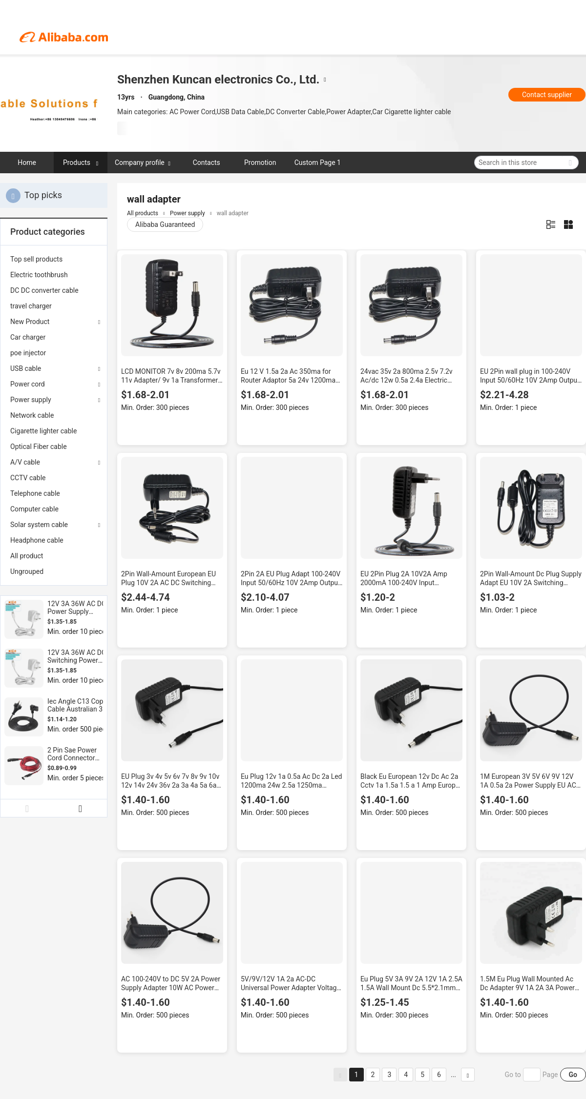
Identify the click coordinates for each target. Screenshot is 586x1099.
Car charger (27, 337)
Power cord (27, 384)
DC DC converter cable (44, 290)
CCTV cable (28, 478)
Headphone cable (36, 540)
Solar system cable (39, 525)
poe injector (28, 353)
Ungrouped (26, 571)
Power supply (30, 400)
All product (26, 556)
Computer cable (34, 509)
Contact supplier (547, 95)
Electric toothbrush (39, 275)
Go (573, 1075)
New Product (29, 322)
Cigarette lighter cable (43, 431)
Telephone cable (35, 493)
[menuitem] (53, 259)
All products (142, 213)
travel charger (31, 306)
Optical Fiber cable (38, 446)
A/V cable (25, 462)
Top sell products (36, 259)
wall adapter (233, 213)
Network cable (32, 415)
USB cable (25, 368)
